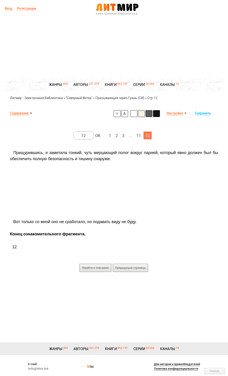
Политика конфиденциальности (176, 368)
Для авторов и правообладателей (177, 364)
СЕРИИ (139, 84)
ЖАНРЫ (55, 84)
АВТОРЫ (80, 84)
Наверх (215, 371)
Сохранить (203, 113)
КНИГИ (111, 84)
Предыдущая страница (130, 267)
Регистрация (26, 8)
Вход (8, 8)
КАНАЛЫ (167, 84)
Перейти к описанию (95, 267)
